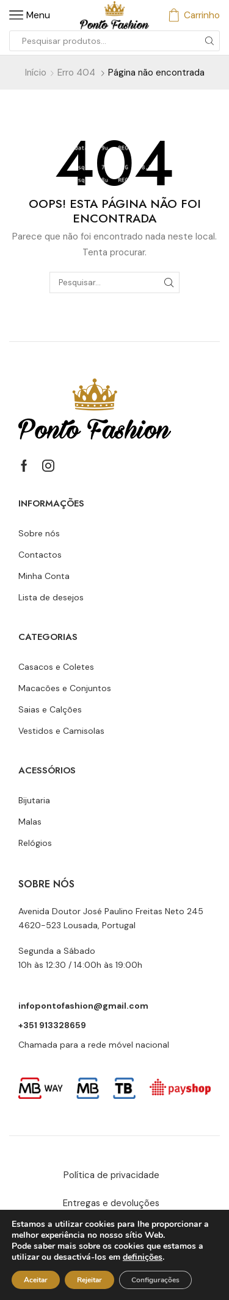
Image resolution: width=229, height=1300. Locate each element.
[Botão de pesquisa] (209, 41)
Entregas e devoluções (111, 1203)
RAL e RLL (171, 1232)
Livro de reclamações (76, 1232)
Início (35, 72)
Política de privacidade (111, 1175)
